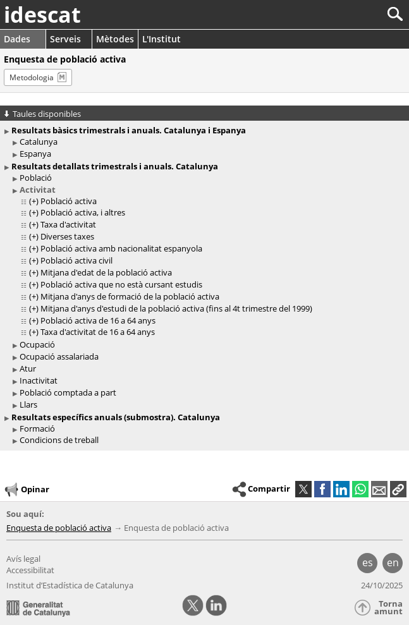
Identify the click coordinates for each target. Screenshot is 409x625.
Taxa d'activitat (68, 224)
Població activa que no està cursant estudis (121, 284)
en (393, 562)
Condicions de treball (59, 440)
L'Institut (161, 39)
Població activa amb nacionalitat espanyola (121, 248)
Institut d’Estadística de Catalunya (69, 585)
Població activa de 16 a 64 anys (98, 320)
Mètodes (115, 39)
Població (36, 177)
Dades (17, 39)
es (367, 562)
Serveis (65, 39)
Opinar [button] (26, 490)
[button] (398, 489)
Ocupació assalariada (59, 356)
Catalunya (39, 141)
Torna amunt (388, 608)
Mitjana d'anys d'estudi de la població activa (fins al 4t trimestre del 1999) (176, 308)
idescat (42, 14)
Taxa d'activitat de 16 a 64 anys (97, 331)
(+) (34, 201)
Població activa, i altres (82, 212)
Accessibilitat (30, 570)
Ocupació (37, 344)
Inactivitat (39, 380)
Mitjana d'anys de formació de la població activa (129, 296)
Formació (37, 428)
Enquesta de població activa (58, 527)
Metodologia (31, 77)
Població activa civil (76, 260)
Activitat (38, 189)
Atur (28, 368)
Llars (28, 404)
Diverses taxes (67, 236)
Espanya (35, 153)
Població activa (68, 201)
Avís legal (23, 558)
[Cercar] (353, 14)
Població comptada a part (68, 392)
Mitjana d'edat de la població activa (106, 272)
